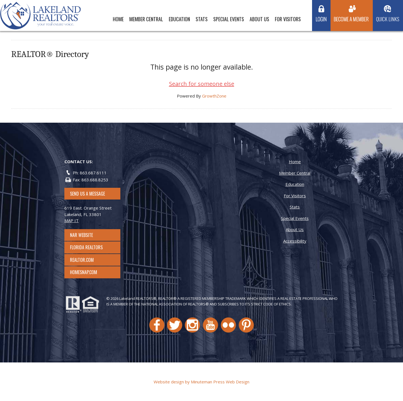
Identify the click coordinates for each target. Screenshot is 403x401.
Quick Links (387, 19)
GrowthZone (214, 96)
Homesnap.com (86, 272)
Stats (202, 19)
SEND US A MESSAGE (87, 193)
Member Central (146, 19)
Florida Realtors (86, 247)
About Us (259, 19)
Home (118, 19)
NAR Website (86, 235)
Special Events (228, 19)
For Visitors (288, 19)
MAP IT (71, 220)
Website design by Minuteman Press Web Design (201, 382)
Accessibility (294, 241)
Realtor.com (87, 260)
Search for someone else (201, 83)
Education (179, 19)
